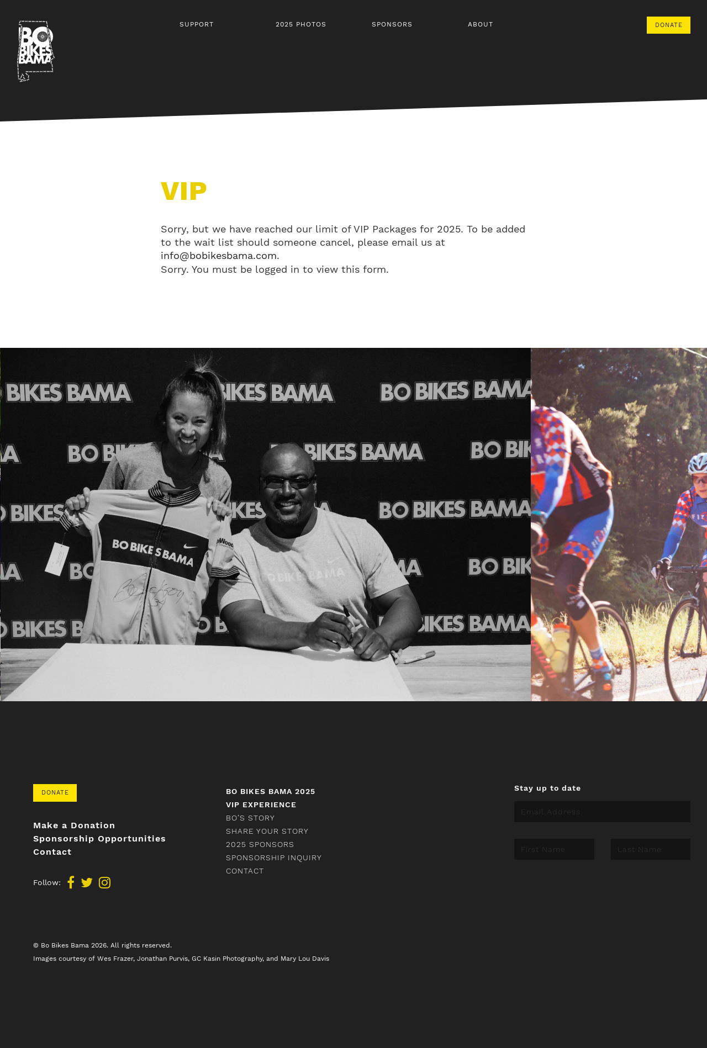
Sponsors (392, 24)
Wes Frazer (115, 958)
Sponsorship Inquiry (274, 857)
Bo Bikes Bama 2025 (270, 791)
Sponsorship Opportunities (99, 838)
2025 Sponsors (260, 844)
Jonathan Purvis (162, 958)
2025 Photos (301, 24)
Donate (669, 25)
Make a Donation (74, 825)
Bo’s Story (250, 818)
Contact (52, 852)
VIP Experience (261, 804)
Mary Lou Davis (305, 958)
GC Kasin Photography (227, 958)
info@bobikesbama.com (219, 255)
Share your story (267, 831)
